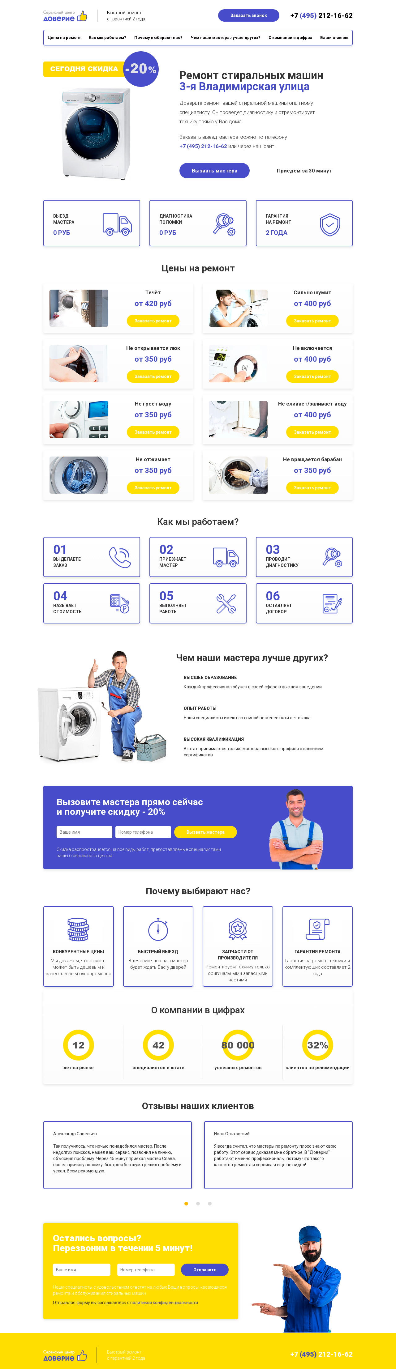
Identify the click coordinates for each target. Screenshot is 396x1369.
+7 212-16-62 (322, 15)
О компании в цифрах (290, 37)
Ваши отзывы (334, 37)
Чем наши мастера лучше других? (225, 37)
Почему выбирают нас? (158, 37)
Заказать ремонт (153, 320)
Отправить (204, 1269)
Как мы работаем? (107, 37)
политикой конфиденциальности (164, 1302)
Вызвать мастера (214, 171)
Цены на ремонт (64, 37)
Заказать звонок (248, 15)
